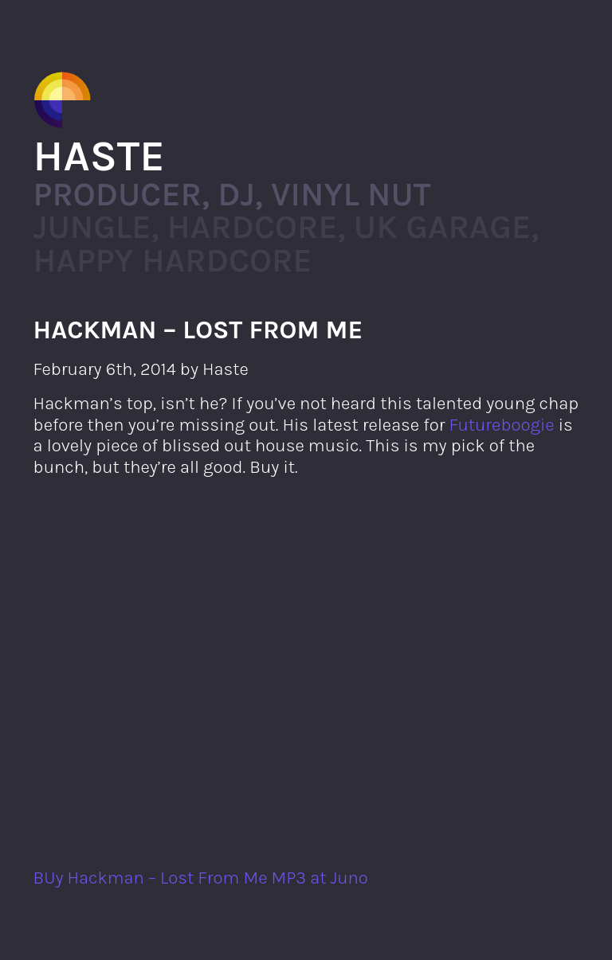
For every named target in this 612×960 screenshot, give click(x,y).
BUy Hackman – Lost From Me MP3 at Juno (200, 877)
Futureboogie (502, 424)
